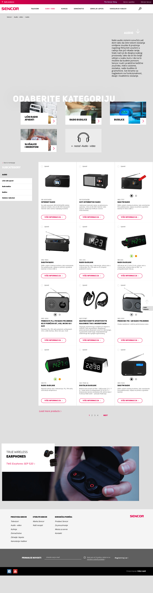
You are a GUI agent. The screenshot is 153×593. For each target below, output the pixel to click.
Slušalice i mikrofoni (31, 163)
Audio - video (16, 543)
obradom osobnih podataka (95, 577)
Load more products (49, 429)
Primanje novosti (31, 576)
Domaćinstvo (16, 551)
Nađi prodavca (9, 2)
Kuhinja (14, 547)
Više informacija (53, 235)
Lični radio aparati (31, 136)
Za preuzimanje (61, 543)
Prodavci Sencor (61, 539)
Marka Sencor (38, 539)
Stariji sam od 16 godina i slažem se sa (98, 576)
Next (105, 433)
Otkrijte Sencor (146, 2)
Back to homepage (9, 180)
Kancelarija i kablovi (19, 559)
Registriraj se (121, 575)
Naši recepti (38, 543)
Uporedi (46, 184)
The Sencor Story (110, 2)
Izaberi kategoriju (146, 308)
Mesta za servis (61, 547)
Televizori (15, 539)
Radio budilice (78, 137)
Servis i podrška (129, 2)
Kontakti (58, 551)
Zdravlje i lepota (17, 555)
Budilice (119, 137)
